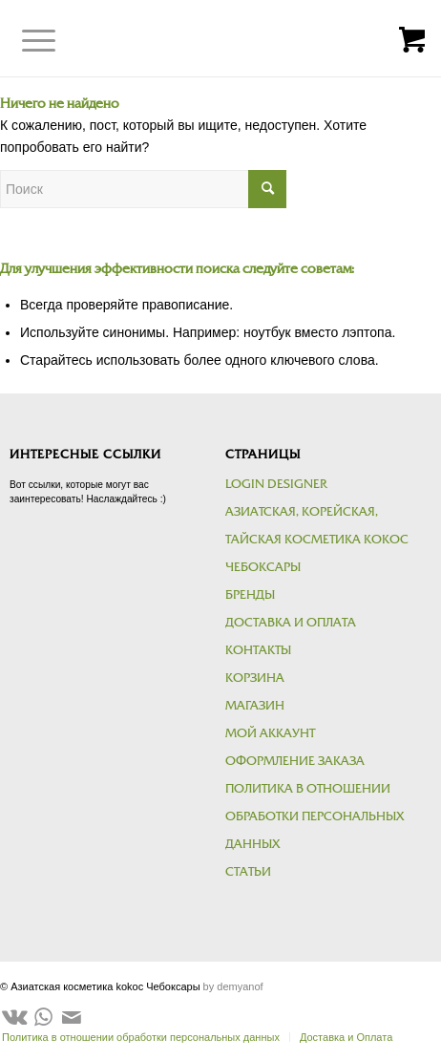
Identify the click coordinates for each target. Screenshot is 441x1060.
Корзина (254, 678)
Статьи (248, 872)
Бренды (250, 595)
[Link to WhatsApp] (43, 1017)
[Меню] (24, 41)
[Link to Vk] (14, 1017)
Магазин (254, 705)
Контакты (258, 650)
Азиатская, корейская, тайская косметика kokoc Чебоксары (317, 539)
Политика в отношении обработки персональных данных (314, 816)
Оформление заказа (295, 761)
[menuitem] (340, 1037)
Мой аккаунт (270, 733)
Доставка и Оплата (290, 622)
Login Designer (275, 484)
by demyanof (233, 986)
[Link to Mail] (71, 1017)
